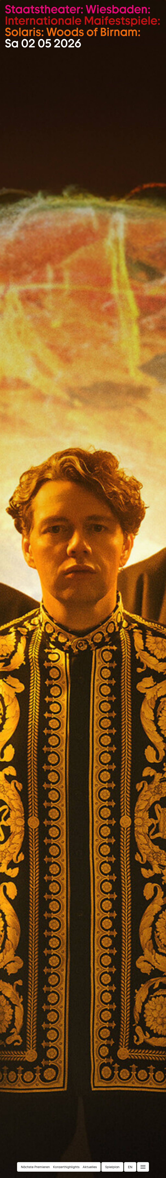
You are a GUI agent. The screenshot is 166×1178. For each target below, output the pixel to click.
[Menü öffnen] (143, 1167)
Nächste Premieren (35, 1167)
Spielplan (112, 1167)
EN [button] (130, 1167)
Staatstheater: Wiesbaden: (78, 9)
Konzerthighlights (66, 1167)
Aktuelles (90, 1167)
